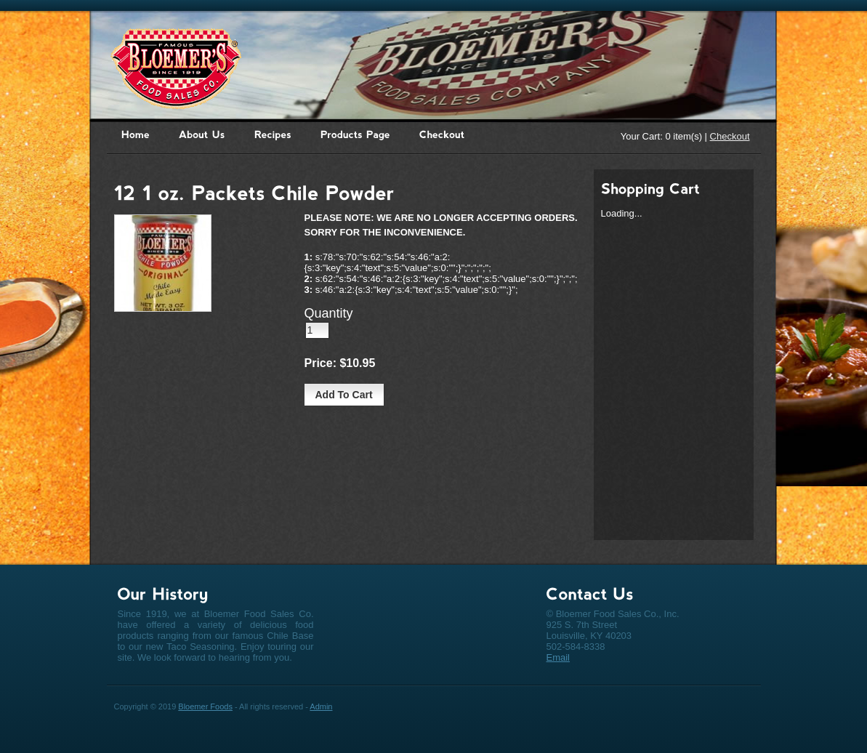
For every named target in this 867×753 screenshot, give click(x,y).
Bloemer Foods (205, 706)
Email (558, 657)
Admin (321, 706)
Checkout (730, 136)
